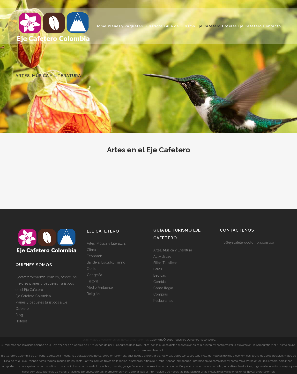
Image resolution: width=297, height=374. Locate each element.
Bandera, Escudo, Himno (106, 262)
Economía (95, 256)
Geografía (94, 275)
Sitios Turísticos (165, 263)
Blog (19, 315)
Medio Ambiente (100, 287)
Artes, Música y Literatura (106, 243)
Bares (157, 269)
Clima (91, 250)
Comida (159, 282)
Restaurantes (163, 301)
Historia (92, 281)
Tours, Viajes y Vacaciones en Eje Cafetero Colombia (115, 339)
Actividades (162, 256)
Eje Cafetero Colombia (33, 296)
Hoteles (21, 321)
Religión (93, 294)
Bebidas (159, 275)
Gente (91, 269)
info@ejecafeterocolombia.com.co (247, 242)
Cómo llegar (163, 288)
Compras (160, 294)
